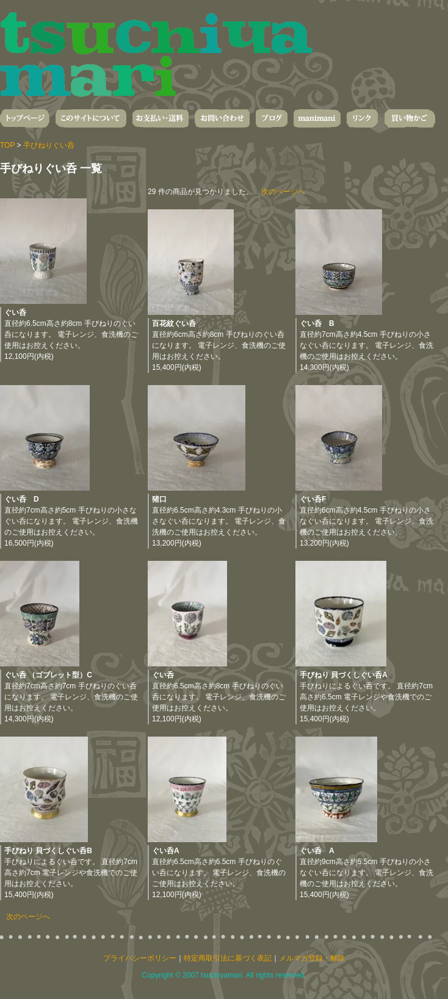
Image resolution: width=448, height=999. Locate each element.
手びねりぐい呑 (48, 145)
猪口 (159, 499)
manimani (317, 118)
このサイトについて (91, 118)
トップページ (24, 118)
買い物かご (409, 118)
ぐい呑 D (21, 499)
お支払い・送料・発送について (160, 118)
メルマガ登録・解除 (312, 958)
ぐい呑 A (317, 850)
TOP (7, 145)
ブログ (271, 118)
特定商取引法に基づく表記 (228, 958)
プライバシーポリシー (139, 958)
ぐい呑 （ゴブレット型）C (48, 675)
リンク (362, 118)
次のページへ (283, 191)
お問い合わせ (222, 118)
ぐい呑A (165, 850)
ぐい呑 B (317, 323)
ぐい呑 (15, 312)
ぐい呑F (313, 499)
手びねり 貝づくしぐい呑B (48, 850)
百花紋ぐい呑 (174, 323)
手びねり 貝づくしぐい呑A (344, 675)
